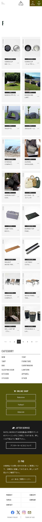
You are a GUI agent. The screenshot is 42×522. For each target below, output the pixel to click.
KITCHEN (5, 374)
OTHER (24, 378)
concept (33, 495)
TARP (4, 361)
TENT (24, 357)
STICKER (5, 378)
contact (9, 505)
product (9, 495)
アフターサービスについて (21, 445)
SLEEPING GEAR (8, 370)
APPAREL (25, 374)
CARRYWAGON (27, 365)
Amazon (21, 412)
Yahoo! (21, 404)
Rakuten (21, 397)
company (33, 500)
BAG (3, 365)
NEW (3, 357)
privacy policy (12, 517)
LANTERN (25, 370)
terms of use (30, 517)
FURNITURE (26, 361)
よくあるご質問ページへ (21, 479)
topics (8, 500)
